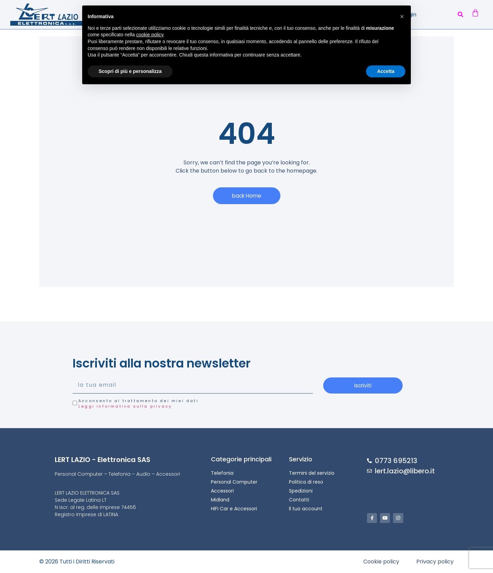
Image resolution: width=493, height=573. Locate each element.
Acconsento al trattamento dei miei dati (138, 404)
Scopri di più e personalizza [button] (130, 71)
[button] (460, 14)
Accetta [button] (385, 71)
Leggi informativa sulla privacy (125, 406)
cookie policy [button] (149, 34)
